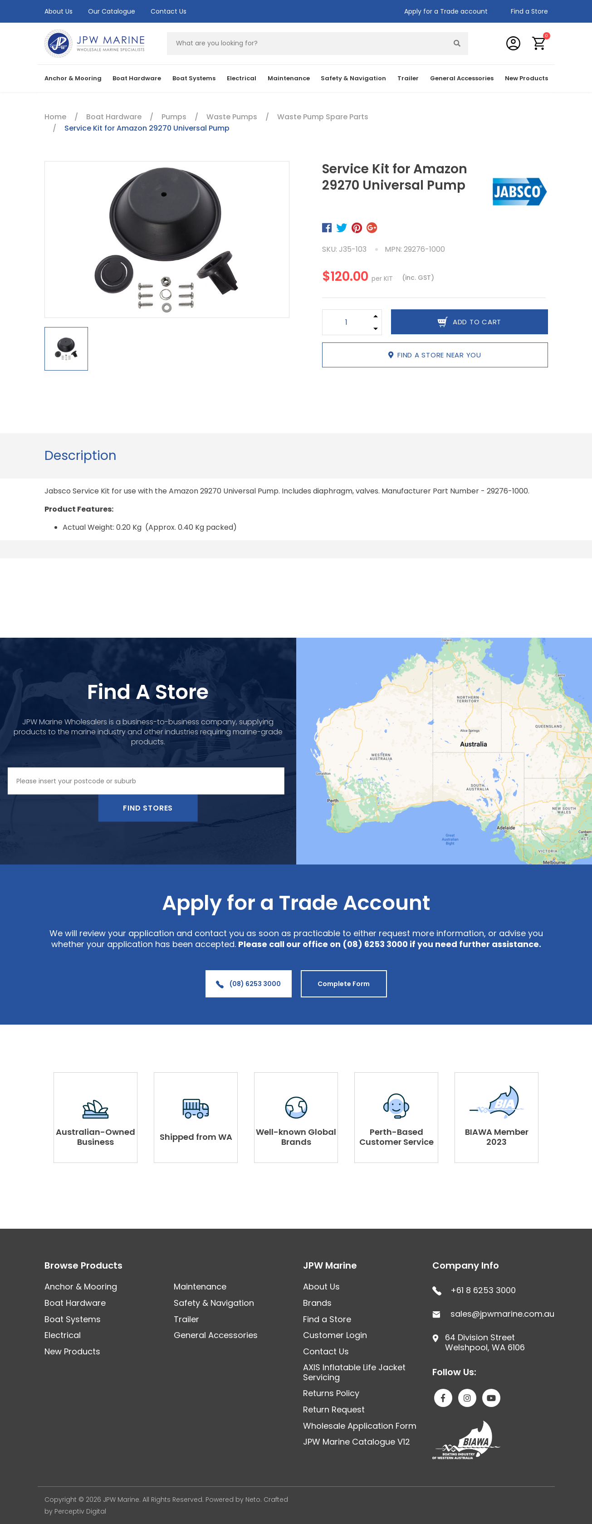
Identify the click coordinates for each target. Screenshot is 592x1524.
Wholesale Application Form (359, 1425)
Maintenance (289, 78)
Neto (252, 1499)
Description (80, 455)
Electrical (241, 78)
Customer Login (335, 1335)
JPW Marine (330, 1265)
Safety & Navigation (353, 78)
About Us (58, 11)
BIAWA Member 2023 (496, 1137)
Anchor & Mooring (73, 78)
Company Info (465, 1265)
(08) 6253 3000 (248, 983)
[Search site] (456, 43)
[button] (539, 43)
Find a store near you (434, 355)
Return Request (334, 1409)
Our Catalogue (111, 11)
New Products (526, 78)
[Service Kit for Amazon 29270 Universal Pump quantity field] (346, 322)
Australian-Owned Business (95, 1137)
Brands (317, 1303)
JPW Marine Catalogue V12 (356, 1441)
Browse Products (83, 1265)
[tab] (80, 456)
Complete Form (344, 983)
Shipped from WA (196, 1137)
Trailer (408, 78)
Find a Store (529, 11)
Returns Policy (331, 1393)
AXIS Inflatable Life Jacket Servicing (354, 1372)
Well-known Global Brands (296, 1137)
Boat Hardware (137, 78)
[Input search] (306, 43)
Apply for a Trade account (446, 11)
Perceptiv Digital (80, 1511)
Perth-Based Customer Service (396, 1137)
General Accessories (462, 78)
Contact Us (168, 11)
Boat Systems (193, 78)
